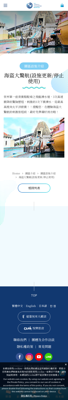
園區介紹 (30, 173)
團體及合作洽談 (43, 340)
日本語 (43, 306)
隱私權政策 (25, 346)
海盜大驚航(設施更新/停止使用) (36, 177)
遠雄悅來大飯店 (34, 316)
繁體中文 (17, 306)
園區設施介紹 (48, 173)
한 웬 (53, 306)
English (31, 306)
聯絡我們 (19, 340)
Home (16, 173)
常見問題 (44, 346)
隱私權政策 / (34, 395)
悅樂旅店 (34, 328)
